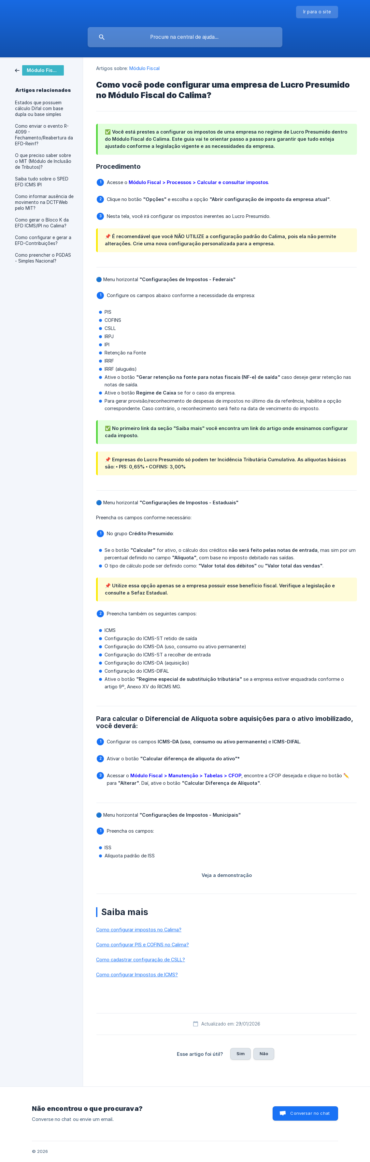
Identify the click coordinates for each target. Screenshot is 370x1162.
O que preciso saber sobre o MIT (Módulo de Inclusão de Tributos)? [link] (43, 161)
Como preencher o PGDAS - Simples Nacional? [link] (43, 258)
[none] (317, 12)
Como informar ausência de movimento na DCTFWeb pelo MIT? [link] (44, 202)
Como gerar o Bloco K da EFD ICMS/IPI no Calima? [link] (42, 222)
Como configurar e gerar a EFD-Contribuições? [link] (43, 240)
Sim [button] (240, 1053)
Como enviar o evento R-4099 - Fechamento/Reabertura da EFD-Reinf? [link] (44, 134)
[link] (39, 70)
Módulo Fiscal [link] (144, 68)
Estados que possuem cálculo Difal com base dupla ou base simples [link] (39, 108)
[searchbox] (185, 37)
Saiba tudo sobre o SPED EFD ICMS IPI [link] (41, 181)
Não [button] (264, 1053)
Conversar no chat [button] (310, 1113)
